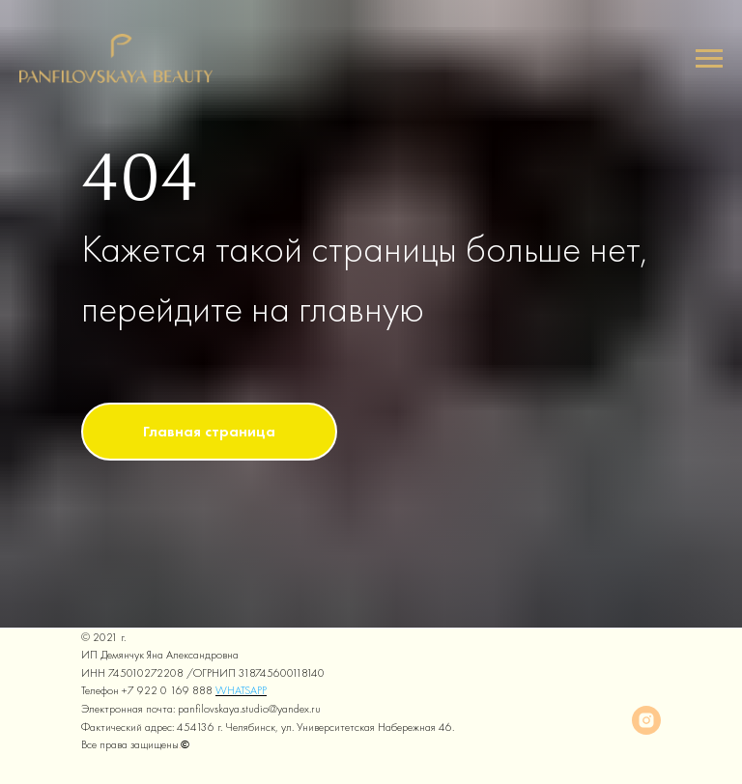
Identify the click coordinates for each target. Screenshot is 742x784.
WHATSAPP (241, 690)
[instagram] (646, 720)
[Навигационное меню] (709, 59)
